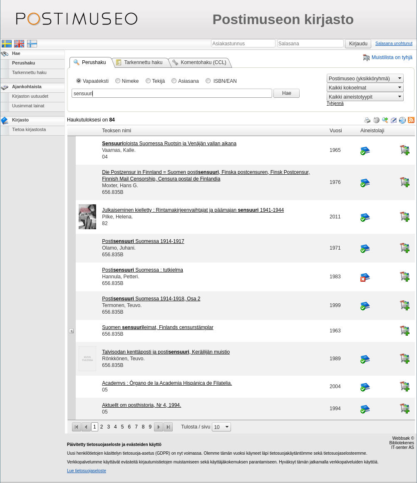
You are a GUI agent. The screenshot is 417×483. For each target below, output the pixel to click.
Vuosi (336, 131)
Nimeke (130, 81)
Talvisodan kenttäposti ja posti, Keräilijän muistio (166, 352)
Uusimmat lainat (28, 105)
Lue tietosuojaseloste (86, 470)
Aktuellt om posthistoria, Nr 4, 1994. (141, 405)
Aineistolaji (372, 131)
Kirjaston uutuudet (30, 96)
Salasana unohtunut (393, 43)
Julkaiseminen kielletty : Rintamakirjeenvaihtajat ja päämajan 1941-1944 (193, 210)
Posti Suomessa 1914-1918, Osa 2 (151, 299)
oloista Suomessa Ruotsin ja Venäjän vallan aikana (169, 143)
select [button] (400, 78)
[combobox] (362, 78)
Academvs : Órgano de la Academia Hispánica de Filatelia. (167, 383)
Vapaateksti (96, 81)
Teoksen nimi (116, 131)
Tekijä (158, 81)
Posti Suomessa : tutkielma (142, 270)
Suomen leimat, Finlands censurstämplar (157, 327)
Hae (16, 53)
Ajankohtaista (27, 86)
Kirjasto (20, 119)
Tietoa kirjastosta (29, 129)
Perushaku (23, 62)
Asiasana (188, 81)
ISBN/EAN (224, 81)
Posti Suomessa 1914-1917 (143, 241)
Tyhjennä (335, 103)
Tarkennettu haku (29, 72)
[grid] (241, 125)
